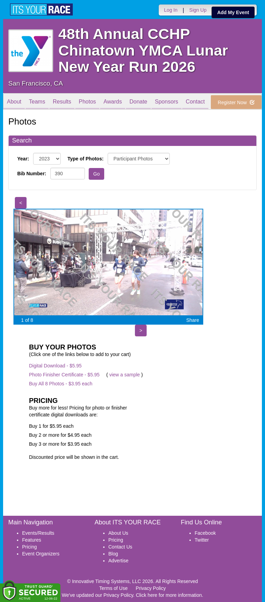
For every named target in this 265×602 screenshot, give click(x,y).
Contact (195, 102)
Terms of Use (113, 588)
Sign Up (198, 10)
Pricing (29, 547)
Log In (170, 10)
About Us (118, 533)
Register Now (236, 102)
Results (62, 102)
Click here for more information (169, 595)
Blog (113, 553)
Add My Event (233, 12)
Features (31, 540)
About (14, 102)
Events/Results (38, 533)
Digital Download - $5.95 (55, 365)
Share (192, 320)
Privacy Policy (151, 588)
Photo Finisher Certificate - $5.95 (64, 374)
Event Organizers (40, 553)
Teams (37, 102)
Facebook (205, 533)
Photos (87, 102)
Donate (138, 102)
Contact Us (120, 547)
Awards (113, 102)
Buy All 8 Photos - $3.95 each (60, 383)
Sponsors (166, 102)
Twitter (202, 540)
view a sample (124, 374)
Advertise (118, 560)
